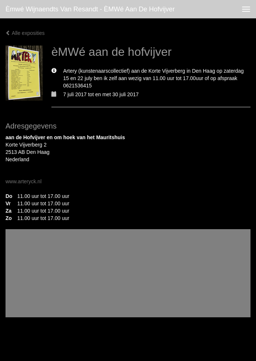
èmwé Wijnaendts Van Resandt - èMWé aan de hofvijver (90, 9)
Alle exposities (25, 33)
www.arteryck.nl (24, 181)
